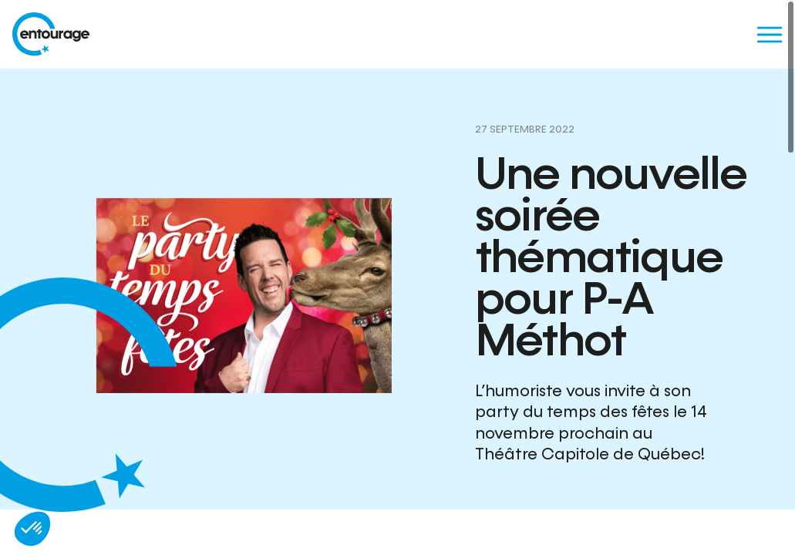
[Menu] (769, 34)
